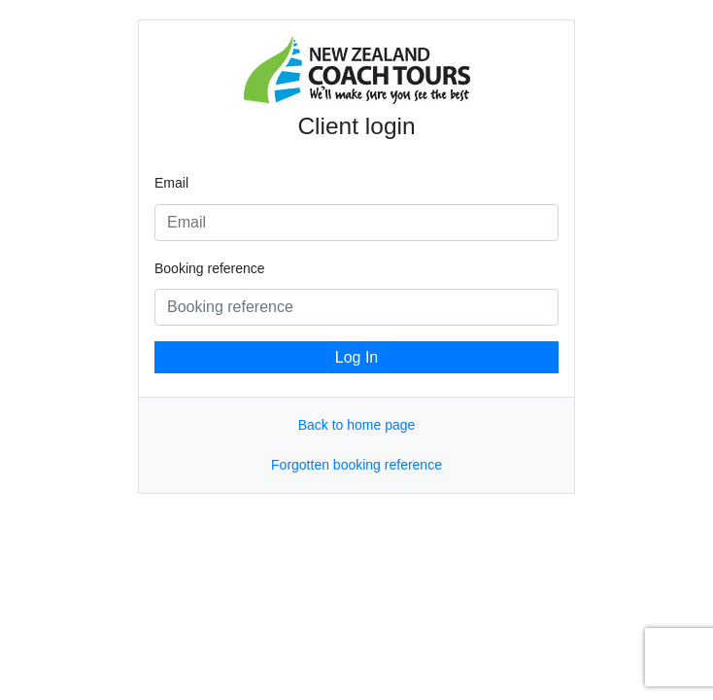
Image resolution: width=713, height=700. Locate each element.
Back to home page (357, 425)
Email (171, 183)
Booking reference (209, 268)
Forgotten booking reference (356, 464)
